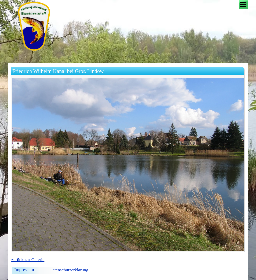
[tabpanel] (128, 259)
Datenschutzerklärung (68, 269)
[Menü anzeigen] (243, 4)
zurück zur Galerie (27, 259)
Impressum (24, 269)
